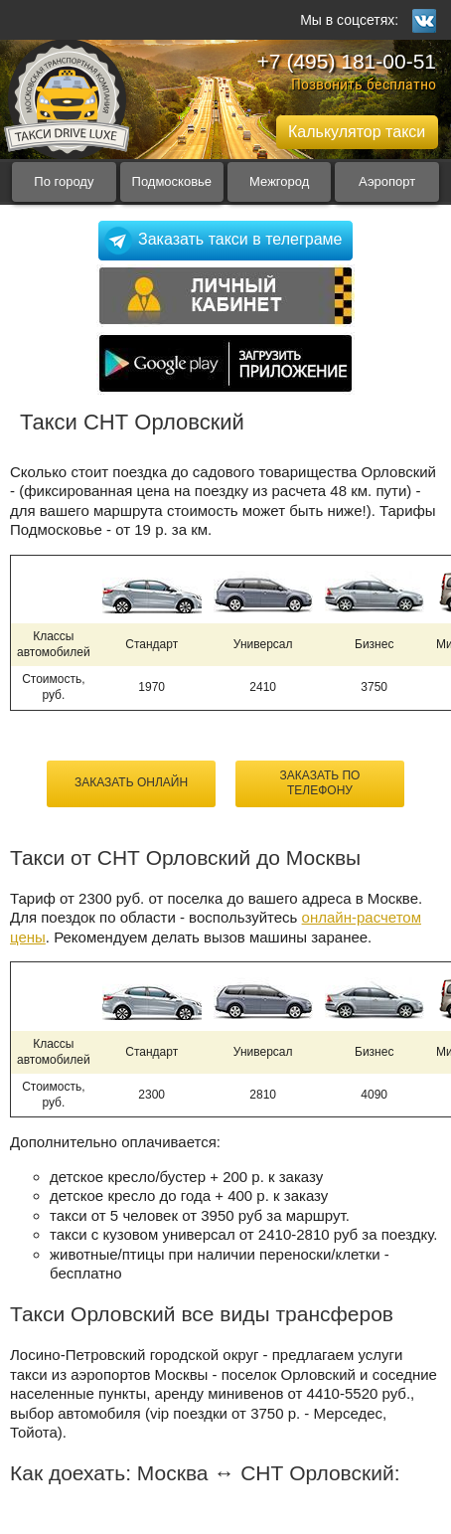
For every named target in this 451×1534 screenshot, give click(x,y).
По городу (63, 181)
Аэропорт (387, 181)
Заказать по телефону (320, 783)
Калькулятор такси (356, 131)
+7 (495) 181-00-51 (346, 61)
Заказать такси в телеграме (240, 239)
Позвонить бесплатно (363, 84)
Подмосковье (172, 181)
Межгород (279, 181)
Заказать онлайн (131, 782)
